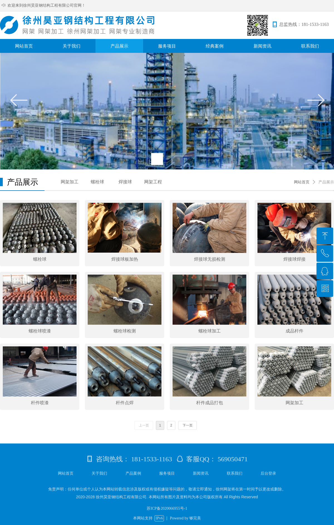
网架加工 (69, 181)
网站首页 (302, 182)
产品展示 (326, 182)
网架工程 (153, 181)
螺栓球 (97, 181)
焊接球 (125, 181)
